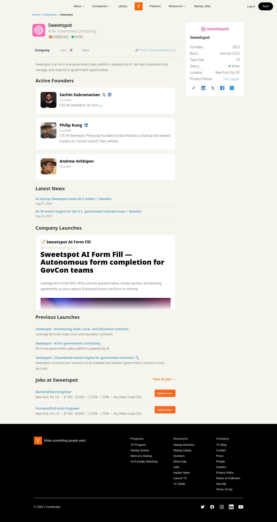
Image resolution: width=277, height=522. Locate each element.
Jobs (64, 50)
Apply (265, 6)
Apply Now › (165, 393)
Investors (179, 456)
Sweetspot (200, 37)
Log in (251, 6)
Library (122, 6)
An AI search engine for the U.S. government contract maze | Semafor (89, 211)
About (79, 6)
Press (219, 456)
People (220, 461)
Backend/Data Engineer (53, 392)
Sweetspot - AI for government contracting (68, 343)
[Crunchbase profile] (231, 88)
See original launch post (59, 247)
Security (221, 483)
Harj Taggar (231, 79)
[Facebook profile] (222, 88)
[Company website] (193, 88)
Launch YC (180, 478)
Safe (176, 467)
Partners (155, 6)
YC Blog (221, 444)
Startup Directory (183, 444)
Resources (177, 6)
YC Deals (179, 483)
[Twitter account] (104, 94)
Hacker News (181, 472)
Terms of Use (224, 489)
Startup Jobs (202, 6)
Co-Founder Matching (143, 461)
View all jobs (164, 379)
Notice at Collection (228, 478)
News (85, 50)
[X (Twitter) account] (212, 88)
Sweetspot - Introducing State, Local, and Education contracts (82, 329)
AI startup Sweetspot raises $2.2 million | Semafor (74, 199)
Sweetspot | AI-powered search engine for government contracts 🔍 (87, 357)
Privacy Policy (224, 472)
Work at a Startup (141, 456)
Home (36, 14)
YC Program (138, 444)
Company (42, 50)
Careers (221, 467)
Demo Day (180, 461)
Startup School (139, 450)
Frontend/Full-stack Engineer (58, 408)
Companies (101, 6)
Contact (221, 450)
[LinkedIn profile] (109, 94)
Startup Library (182, 450)
